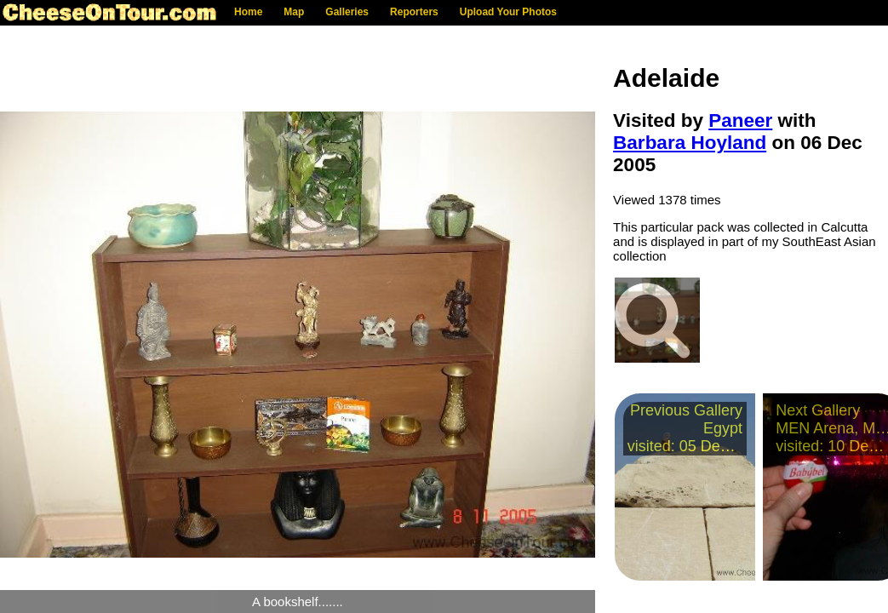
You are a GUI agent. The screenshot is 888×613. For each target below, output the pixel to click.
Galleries (347, 12)
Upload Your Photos (508, 12)
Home (248, 12)
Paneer (740, 120)
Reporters (414, 12)
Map (294, 12)
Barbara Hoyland (689, 142)
